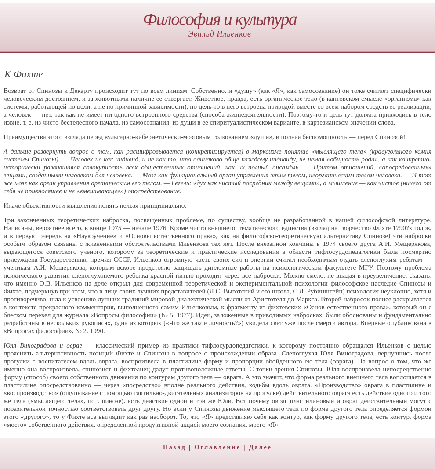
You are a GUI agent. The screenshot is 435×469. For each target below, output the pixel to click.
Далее (260, 447)
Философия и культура (219, 19)
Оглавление (218, 447)
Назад (174, 447)
